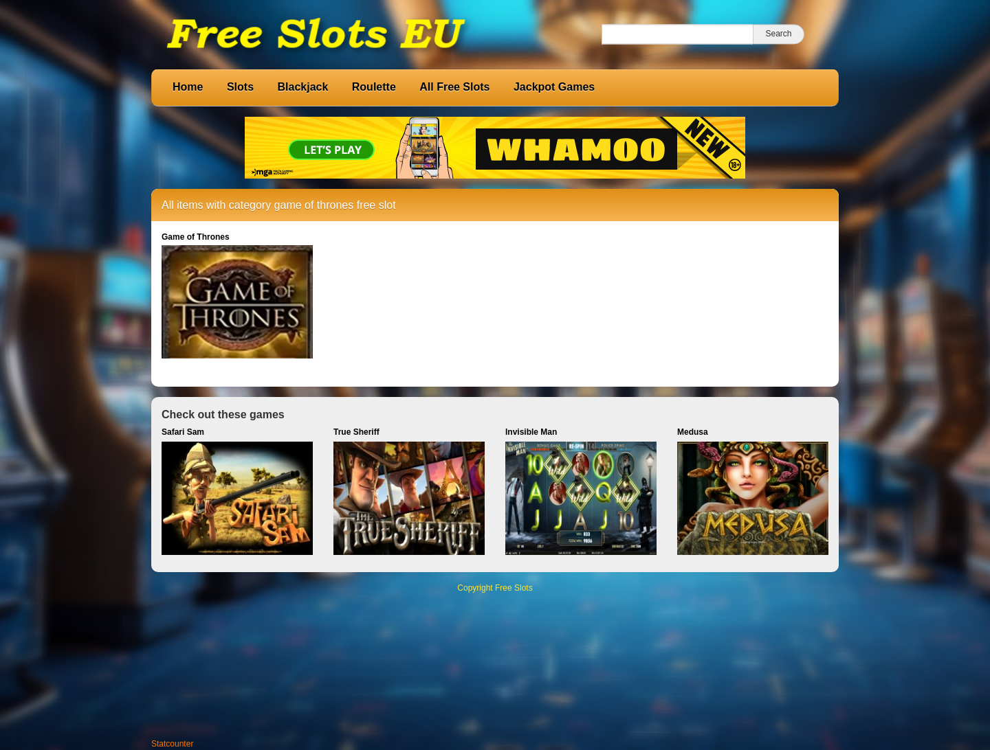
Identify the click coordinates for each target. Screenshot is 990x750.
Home (188, 87)
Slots (240, 87)
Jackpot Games (554, 87)
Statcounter (172, 744)
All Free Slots (454, 87)
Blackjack (302, 87)
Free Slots (514, 588)
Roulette (374, 87)
